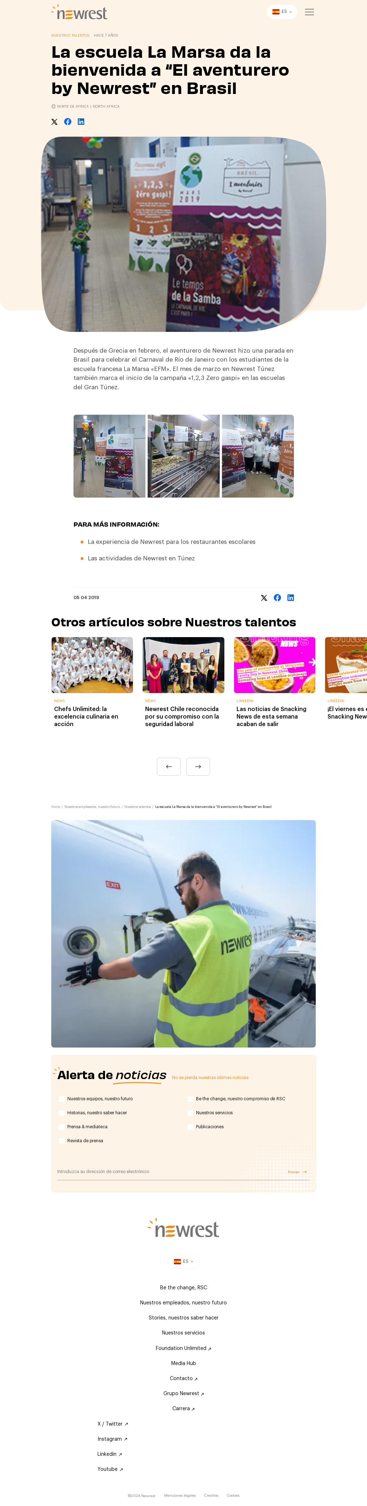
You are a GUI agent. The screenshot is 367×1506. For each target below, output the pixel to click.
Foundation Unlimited (183, 1348)
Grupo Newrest (183, 1393)
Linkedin (109, 1454)
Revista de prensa (85, 1141)
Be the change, (240, 1099)
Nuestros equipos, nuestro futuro (100, 1099)
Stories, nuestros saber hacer (184, 1318)
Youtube (110, 1469)
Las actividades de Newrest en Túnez (142, 558)
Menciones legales (180, 1495)
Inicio (55, 807)
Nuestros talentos (137, 807)
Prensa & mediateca (87, 1127)
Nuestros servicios (214, 1113)
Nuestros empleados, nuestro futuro (92, 807)
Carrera (183, 1408)
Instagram (112, 1439)
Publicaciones (210, 1127)
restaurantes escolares (223, 542)
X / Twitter (112, 1424)
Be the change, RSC (183, 1287)
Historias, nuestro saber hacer (97, 1113)
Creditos (211, 1495)
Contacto (183, 1378)
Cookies (233, 1495)
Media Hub (183, 1363)
